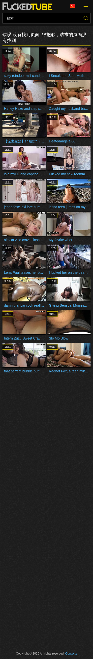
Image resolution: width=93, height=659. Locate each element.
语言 (72, 6)
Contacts (71, 653)
